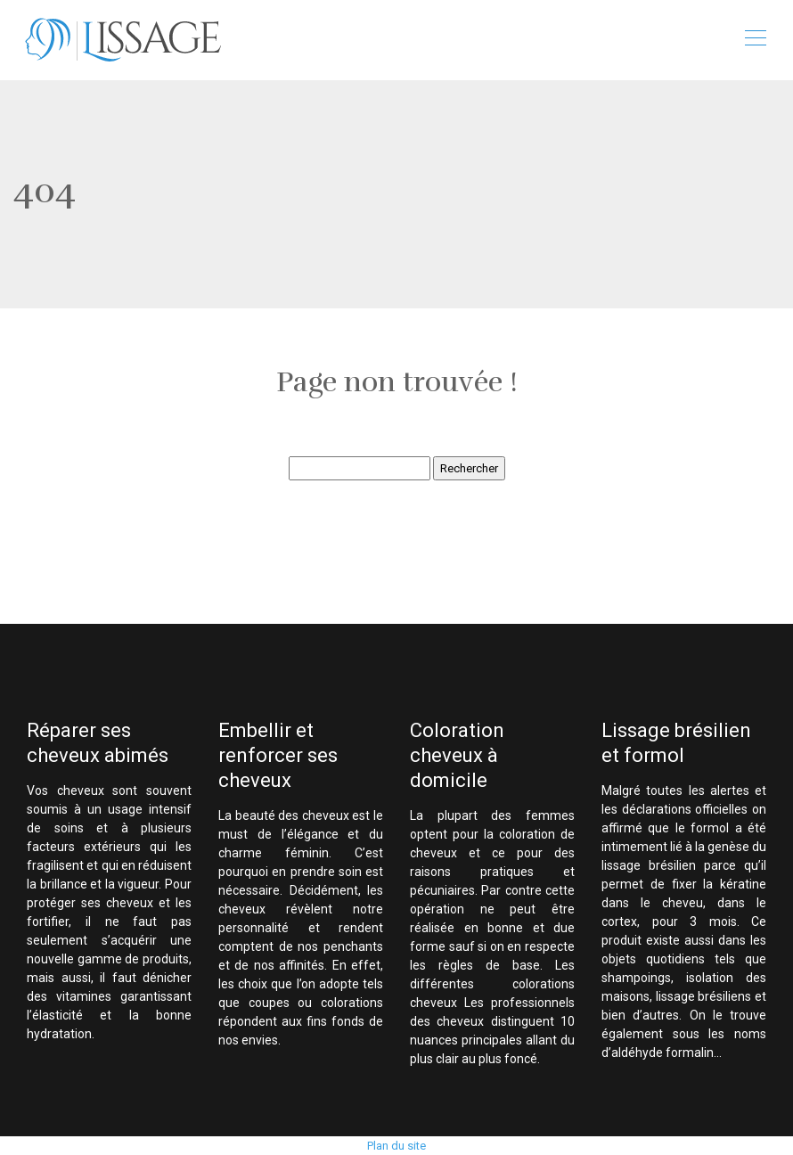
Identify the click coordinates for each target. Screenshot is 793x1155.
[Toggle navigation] (755, 40)
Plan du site (396, 1145)
